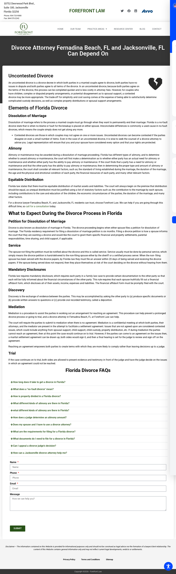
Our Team (75, 29)
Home (60, 29)
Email (13, 483)
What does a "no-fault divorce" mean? (33, 389)
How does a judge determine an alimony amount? (40, 417)
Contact (156, 29)
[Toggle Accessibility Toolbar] (168, 566)
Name (13, 462)
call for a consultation (37, 206)
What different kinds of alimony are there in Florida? (41, 403)
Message (15, 494)
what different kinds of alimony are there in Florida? (41, 410)
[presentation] (33, 518)
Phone (13, 473)
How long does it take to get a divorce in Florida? (39, 382)
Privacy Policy (69, 559)
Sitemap (109, 559)
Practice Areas (97, 28)
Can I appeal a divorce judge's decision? (34, 445)
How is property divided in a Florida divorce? (37, 396)
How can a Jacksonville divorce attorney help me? (40, 452)
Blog (142, 29)
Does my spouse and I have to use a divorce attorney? (42, 424)
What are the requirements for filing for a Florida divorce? (44, 431)
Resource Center (123, 29)
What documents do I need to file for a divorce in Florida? (44, 438)
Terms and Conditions (90, 559)
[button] (88, 382)
